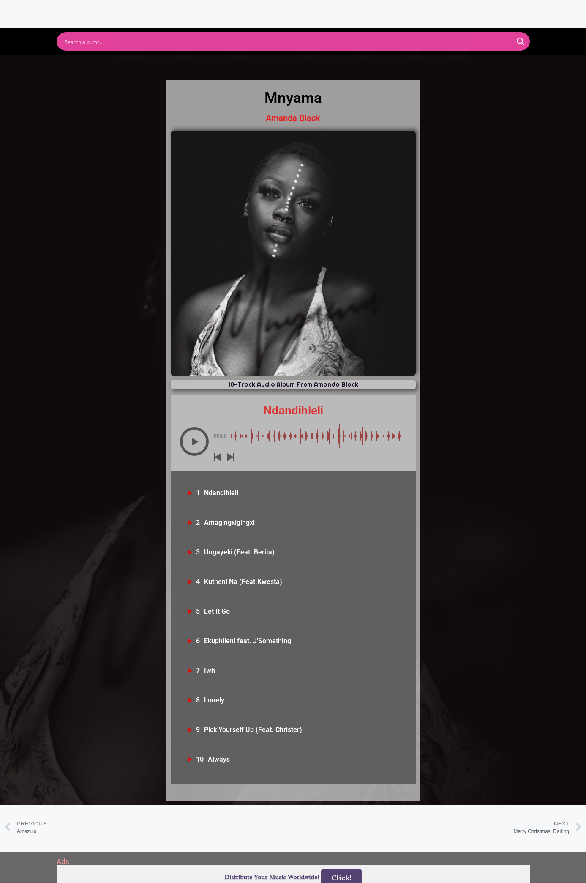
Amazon (334, 65)
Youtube (209, 65)
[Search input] (288, 41)
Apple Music (271, 65)
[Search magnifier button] (520, 41)
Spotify (157, 65)
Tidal (433, 65)
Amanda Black (293, 118)
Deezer (386, 65)
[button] (194, 441)
